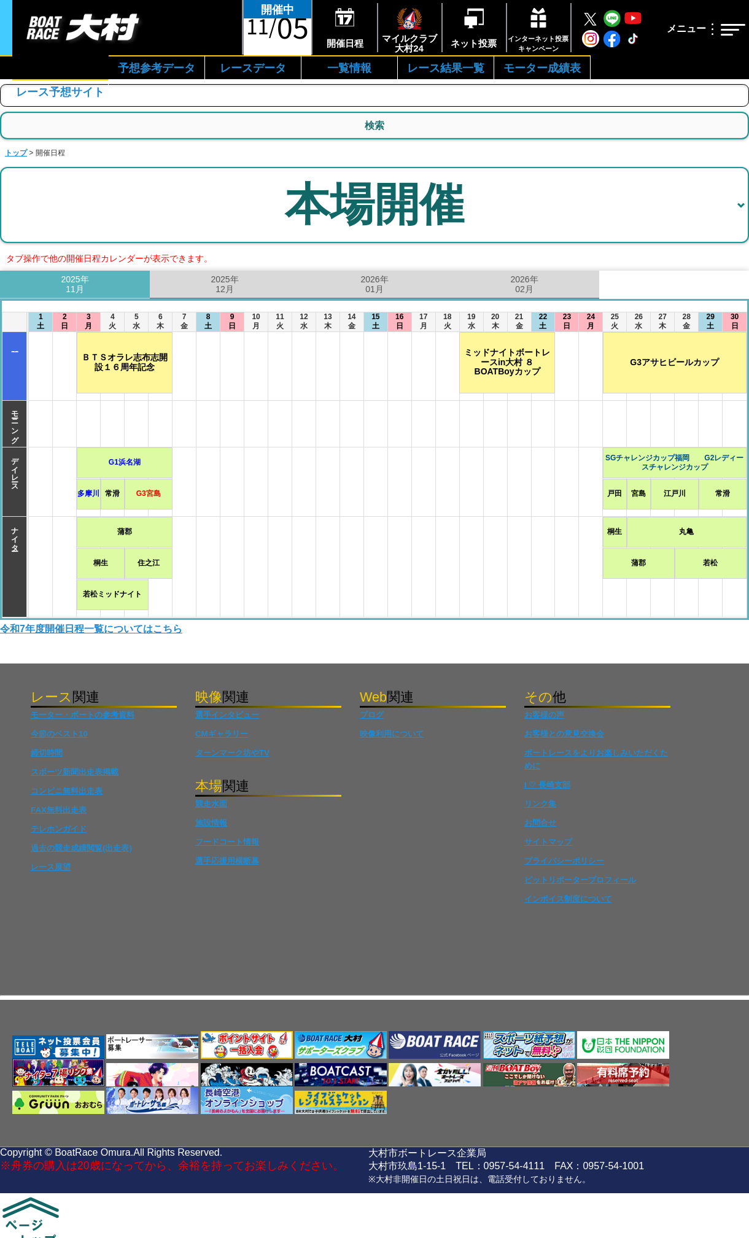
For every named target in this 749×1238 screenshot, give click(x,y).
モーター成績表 (542, 68)
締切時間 (47, 752)
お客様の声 (544, 714)
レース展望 (51, 867)
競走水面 (211, 803)
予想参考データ (156, 68)
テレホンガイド (59, 829)
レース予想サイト (60, 92)
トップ (16, 153)
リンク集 (540, 803)
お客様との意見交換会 (564, 733)
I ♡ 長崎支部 (547, 784)
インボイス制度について (568, 898)
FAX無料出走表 (59, 809)
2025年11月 (74, 284)
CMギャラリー (221, 733)
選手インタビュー (227, 714)
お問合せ (540, 822)
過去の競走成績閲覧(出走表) (81, 848)
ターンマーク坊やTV (232, 752)
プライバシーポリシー (564, 860)
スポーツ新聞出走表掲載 (74, 771)
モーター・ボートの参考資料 (82, 714)
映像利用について (392, 733)
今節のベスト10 (59, 733)
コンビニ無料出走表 (67, 790)
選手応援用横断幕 (227, 860)
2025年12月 (224, 284)
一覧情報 (349, 68)
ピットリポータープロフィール (580, 879)
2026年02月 (524, 284)
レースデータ (253, 68)
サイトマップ (548, 841)
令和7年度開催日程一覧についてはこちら (91, 629)
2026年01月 (374, 284)
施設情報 (211, 822)
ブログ (372, 714)
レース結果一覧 (445, 68)
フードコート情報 (227, 841)
